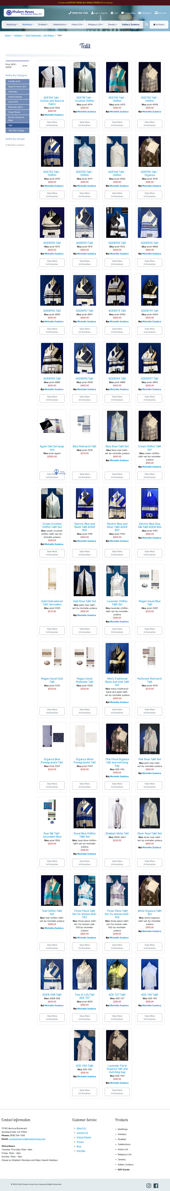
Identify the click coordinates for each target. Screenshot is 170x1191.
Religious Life (124, 1154)
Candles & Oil (14, 81)
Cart (114, 13)
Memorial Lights (15, 107)
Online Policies (84, 1137)
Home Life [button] (77, 24)
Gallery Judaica (125, 1164)
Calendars (12, 91)
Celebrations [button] (59, 24)
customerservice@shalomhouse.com (27, 1139)
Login (95, 13)
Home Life (123, 1149)
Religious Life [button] (95, 24)
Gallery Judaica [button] (130, 24)
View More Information (52, 124)
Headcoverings (15, 97)
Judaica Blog (128, 13)
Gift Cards (160, 13)
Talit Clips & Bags (16, 130)
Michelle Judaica (16, 145)
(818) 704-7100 (80, 13)
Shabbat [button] (42, 24)
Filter (24, 66)
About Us (81, 1128)
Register (104, 13)
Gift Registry (144, 13)
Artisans (158, 24)
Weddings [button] (11, 24)
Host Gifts (13, 102)
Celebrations (124, 1144)
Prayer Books (14, 112)
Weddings (123, 1129)
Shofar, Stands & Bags (16, 119)
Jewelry (122, 1159)
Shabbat (122, 1139)
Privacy (80, 1142)
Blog (79, 1146)
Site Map (81, 1151)
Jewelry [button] (112, 24)
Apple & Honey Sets (17, 86)
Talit (10, 125)
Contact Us (82, 1133)
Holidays (122, 1134)
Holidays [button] (27, 24)
